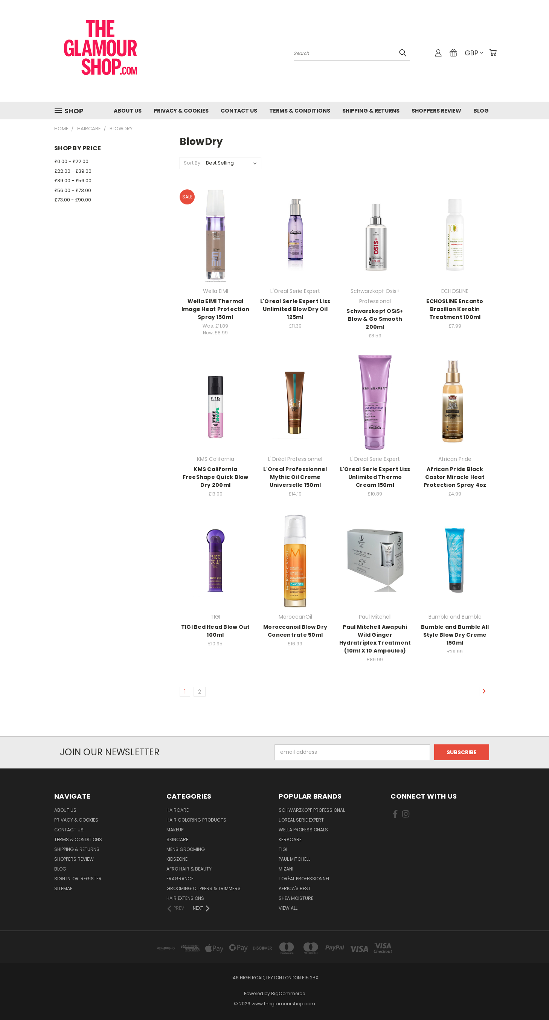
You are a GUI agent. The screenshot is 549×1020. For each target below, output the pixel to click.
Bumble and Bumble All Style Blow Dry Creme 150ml (455, 634)
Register (91, 878)
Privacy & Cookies (181, 110)
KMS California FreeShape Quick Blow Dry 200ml (216, 477)
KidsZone (177, 859)
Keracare (290, 839)
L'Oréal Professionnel (304, 878)
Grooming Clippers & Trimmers (203, 888)
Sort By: (192, 162)
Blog (481, 110)
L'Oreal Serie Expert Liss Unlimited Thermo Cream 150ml (375, 477)
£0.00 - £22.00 (71, 161)
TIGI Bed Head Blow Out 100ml (215, 631)
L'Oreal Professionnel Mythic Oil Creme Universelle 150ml (295, 477)
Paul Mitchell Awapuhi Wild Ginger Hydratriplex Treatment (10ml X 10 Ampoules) (375, 638)
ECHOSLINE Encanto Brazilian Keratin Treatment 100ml (454, 309)
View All (288, 908)
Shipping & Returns (371, 110)
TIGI (283, 849)
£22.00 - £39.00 (73, 171)
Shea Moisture (296, 898)
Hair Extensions (185, 898)
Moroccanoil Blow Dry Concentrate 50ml (295, 631)
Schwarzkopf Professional (312, 810)
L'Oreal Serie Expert (301, 820)
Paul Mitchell (294, 859)
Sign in (63, 878)
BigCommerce (288, 993)
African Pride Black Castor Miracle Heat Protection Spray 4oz (455, 477)
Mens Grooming (185, 849)
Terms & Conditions (299, 110)
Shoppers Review (436, 110)
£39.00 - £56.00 (73, 180)
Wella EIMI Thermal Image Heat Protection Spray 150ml (215, 309)
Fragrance (180, 878)
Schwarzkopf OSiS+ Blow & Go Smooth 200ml (374, 319)
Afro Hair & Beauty (189, 869)
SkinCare (177, 839)
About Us (128, 110)
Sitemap (63, 888)
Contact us (239, 110)
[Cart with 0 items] (493, 52)
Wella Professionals (303, 829)
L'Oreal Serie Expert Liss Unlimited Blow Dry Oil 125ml (295, 309)
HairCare (177, 810)
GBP (474, 53)
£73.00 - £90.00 (72, 199)
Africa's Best (295, 888)
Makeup (174, 829)
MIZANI (286, 869)
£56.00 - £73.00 (72, 190)
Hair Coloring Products (196, 820)
